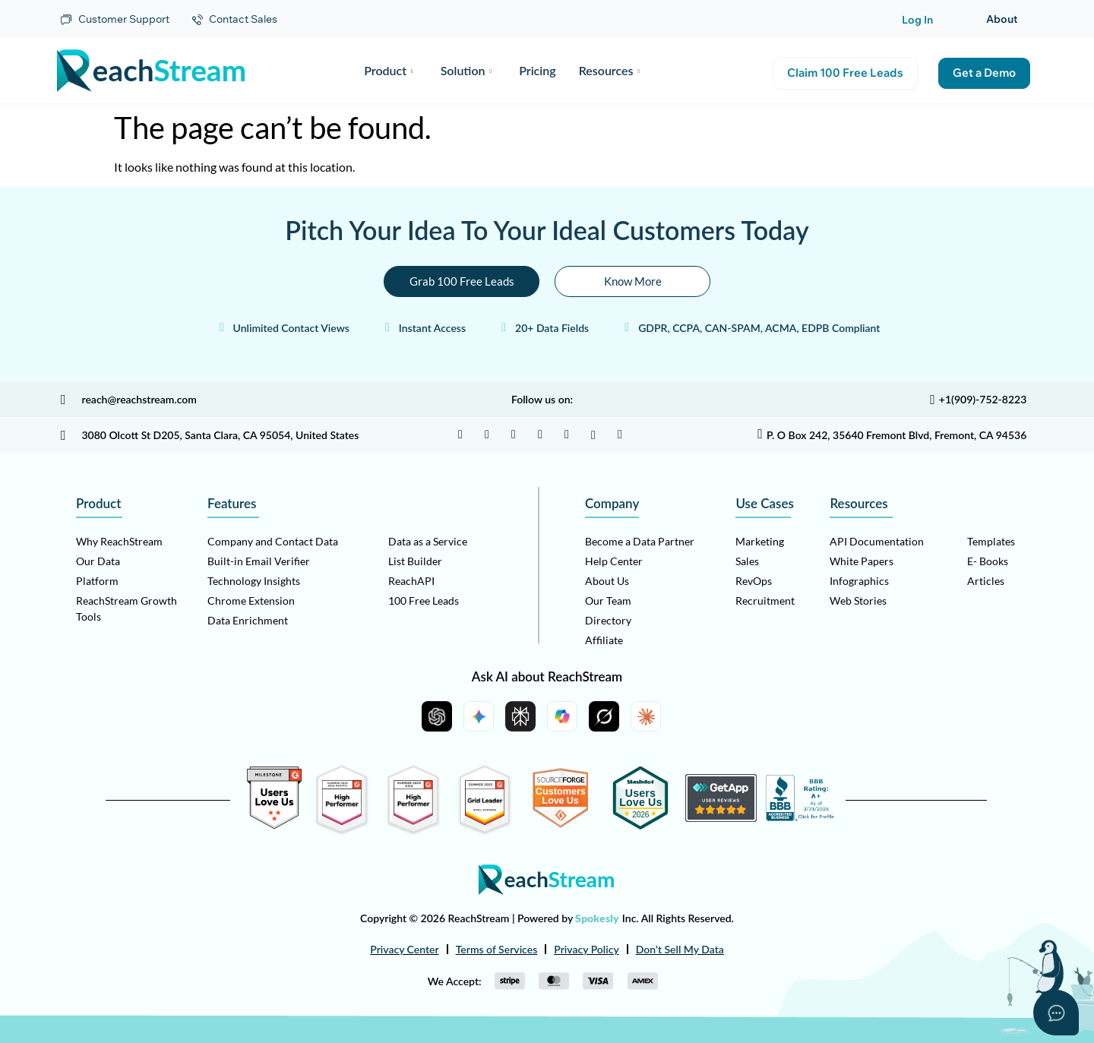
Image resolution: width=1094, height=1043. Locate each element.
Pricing (537, 70)
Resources (609, 70)
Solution (466, 70)
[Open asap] (1056, 1012)
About (1002, 19)
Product (388, 70)
